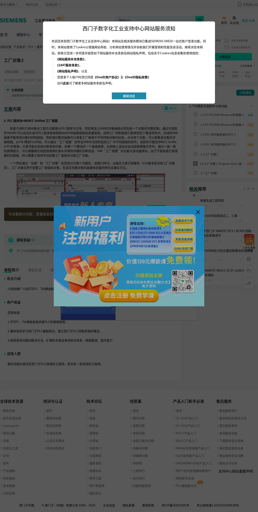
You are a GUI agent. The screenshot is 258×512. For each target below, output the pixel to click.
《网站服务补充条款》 (70, 59)
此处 (66, 83)
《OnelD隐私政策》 (136, 77)
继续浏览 (129, 96)
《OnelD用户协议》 (106, 77)
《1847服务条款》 (67, 65)
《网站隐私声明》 (67, 71)
